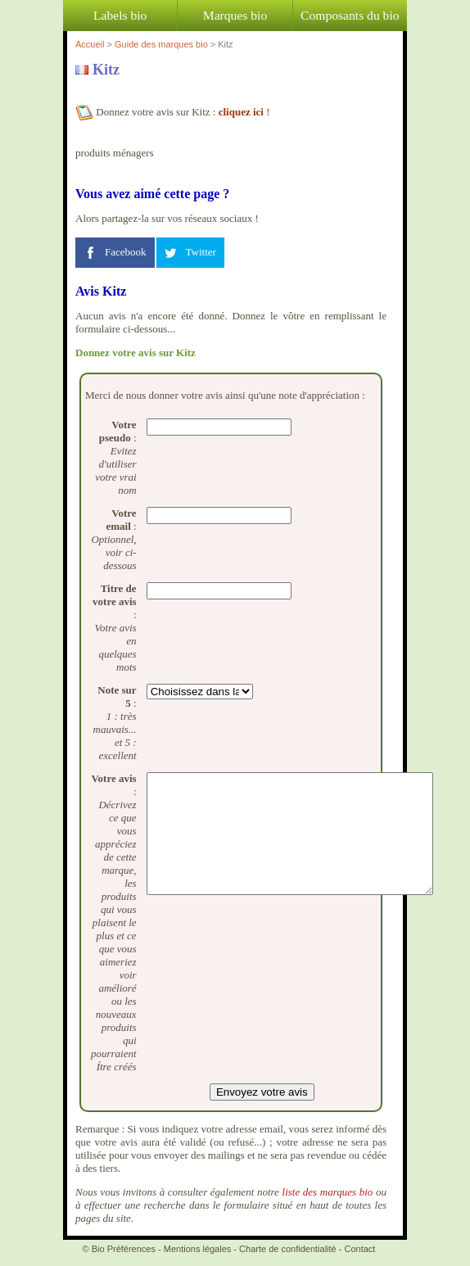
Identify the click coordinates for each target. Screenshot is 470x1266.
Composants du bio (350, 15)
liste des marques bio (327, 1192)
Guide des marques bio (161, 44)
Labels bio (120, 15)
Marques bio (235, 15)
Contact (360, 1249)
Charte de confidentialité (288, 1249)
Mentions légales (198, 1249)
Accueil (89, 44)
